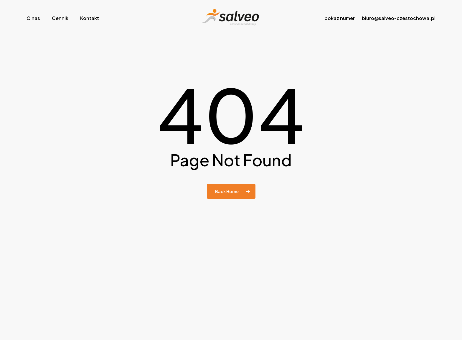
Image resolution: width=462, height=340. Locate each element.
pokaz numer (339, 18)
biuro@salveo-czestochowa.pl (398, 18)
